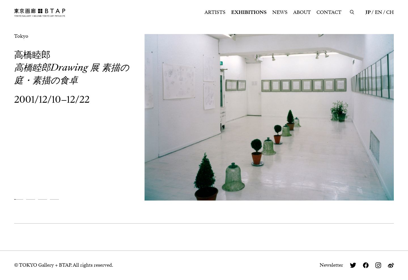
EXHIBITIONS (249, 12)
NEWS (280, 12)
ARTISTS (215, 12)
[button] (18, 199)
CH (390, 12)
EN (378, 12)
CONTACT (328, 12)
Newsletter (331, 265)
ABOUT (302, 12)
